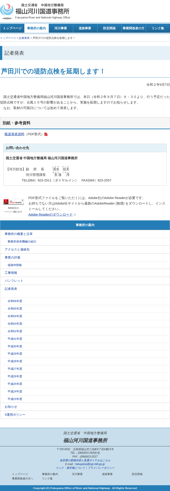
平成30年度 (15, 346)
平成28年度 (15, 361)
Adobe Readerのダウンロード (50, 214)
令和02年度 (15, 331)
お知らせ (11, 406)
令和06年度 (15, 301)
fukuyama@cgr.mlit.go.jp (90, 464)
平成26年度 (15, 376)
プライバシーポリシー (101, 467)
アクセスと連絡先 (17, 249)
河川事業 (60, 28)
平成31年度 (15, 338)
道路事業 (85, 28)
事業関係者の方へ (133, 29)
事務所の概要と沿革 (19, 234)
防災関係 (109, 28)
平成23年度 (15, 399)
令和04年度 (15, 316)
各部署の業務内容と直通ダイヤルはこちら (85, 460)
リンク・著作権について (70, 467)
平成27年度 (15, 368)
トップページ (12, 28)
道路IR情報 (15, 265)
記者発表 (24, 37)
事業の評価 (12, 257)
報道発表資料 (14, 134)
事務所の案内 (36, 28)
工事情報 (11, 272)
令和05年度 (15, 308)
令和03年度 (15, 323)
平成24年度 (15, 391)
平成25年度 (15, 384)
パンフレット (14, 280)
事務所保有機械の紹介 (22, 241)
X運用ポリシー (15, 414)
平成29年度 (15, 353)
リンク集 (158, 28)
